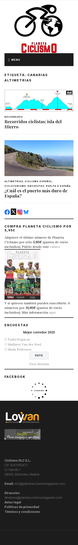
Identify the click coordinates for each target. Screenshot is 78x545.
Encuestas (36, 186)
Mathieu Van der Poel (24, 344)
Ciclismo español (38, 181)
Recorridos (13, 117)
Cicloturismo (15, 186)
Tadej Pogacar (19, 339)
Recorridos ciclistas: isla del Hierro (33, 124)
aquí (52, 312)
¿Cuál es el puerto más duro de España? (35, 193)
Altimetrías (13, 181)
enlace (55, 247)
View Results (39, 364)
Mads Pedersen (19, 349)
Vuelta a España (58, 186)
